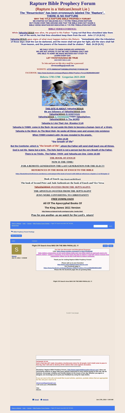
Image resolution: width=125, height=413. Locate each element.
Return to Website (16, 223)
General (29, 223)
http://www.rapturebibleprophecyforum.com (72, 264)
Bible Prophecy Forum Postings (41, 223)
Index (24, 223)
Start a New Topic (16, 235)
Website (45, 399)
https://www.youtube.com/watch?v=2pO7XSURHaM (74, 251)
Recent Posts (15, 225)
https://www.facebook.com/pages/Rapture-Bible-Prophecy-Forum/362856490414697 (73, 268)
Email (37, 399)
